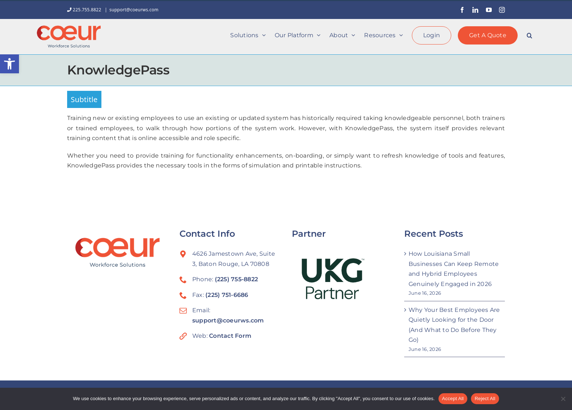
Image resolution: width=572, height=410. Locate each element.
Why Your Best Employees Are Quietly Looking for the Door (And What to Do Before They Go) (454, 325)
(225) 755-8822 (236, 279)
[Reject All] (563, 398)
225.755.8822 (85, 10)
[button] (9, 63)
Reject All (485, 398)
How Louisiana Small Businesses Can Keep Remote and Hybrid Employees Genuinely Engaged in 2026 (454, 268)
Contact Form (230, 335)
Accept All (453, 398)
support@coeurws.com (134, 10)
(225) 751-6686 (226, 294)
